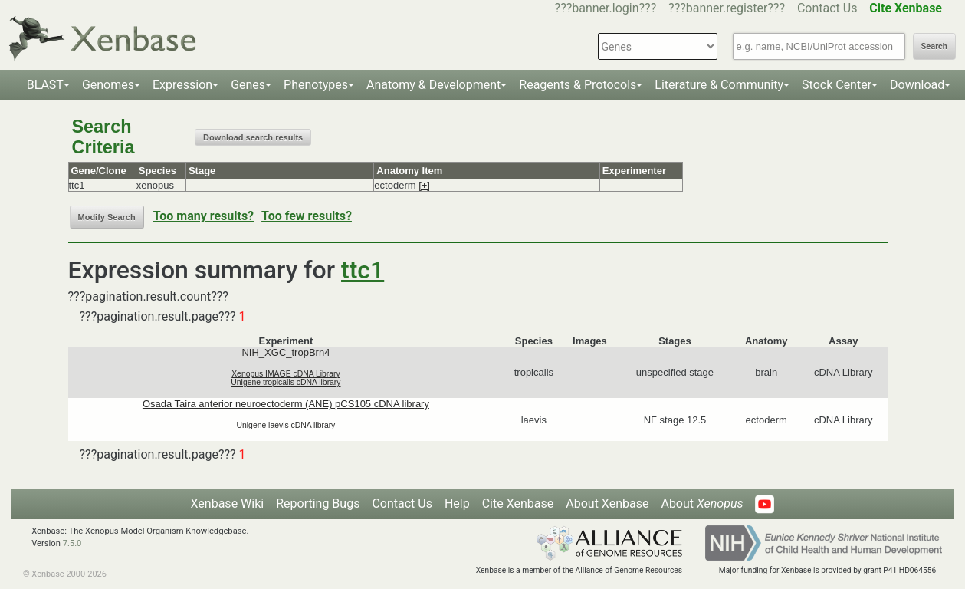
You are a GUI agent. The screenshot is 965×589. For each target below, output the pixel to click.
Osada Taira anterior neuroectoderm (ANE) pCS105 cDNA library (286, 404)
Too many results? (203, 216)
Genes (248, 84)
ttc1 (362, 270)
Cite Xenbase (518, 503)
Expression (182, 84)
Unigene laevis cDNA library (286, 425)
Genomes (108, 84)
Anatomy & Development (433, 84)
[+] (424, 185)
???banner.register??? (726, 8)
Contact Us (827, 8)
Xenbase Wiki (227, 503)
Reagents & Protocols (577, 84)
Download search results (253, 137)
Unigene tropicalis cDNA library (285, 382)
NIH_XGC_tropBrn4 (285, 352)
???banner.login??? (606, 8)
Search (934, 46)
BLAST (45, 84)
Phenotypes (316, 84)
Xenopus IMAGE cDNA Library (285, 374)
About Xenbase (607, 503)
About (702, 503)
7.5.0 (72, 543)
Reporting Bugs (317, 503)
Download (917, 84)
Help (457, 503)
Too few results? (306, 216)
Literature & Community (719, 84)
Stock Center (836, 84)
